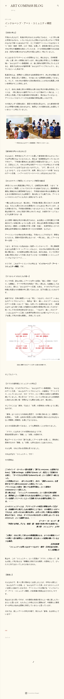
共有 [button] (6, 630)
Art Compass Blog (27, 5)
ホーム (13, 10)
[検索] (58, 5)
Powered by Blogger (32, 693)
